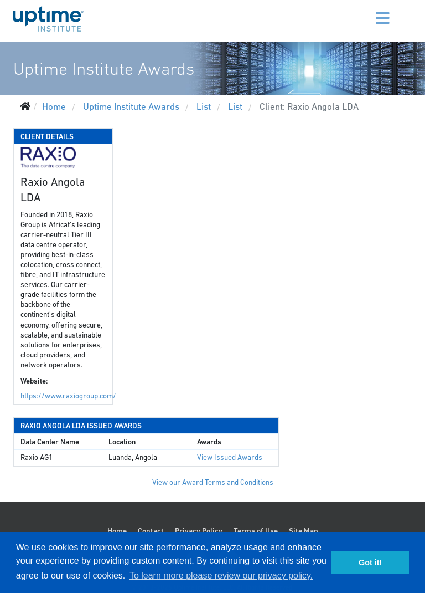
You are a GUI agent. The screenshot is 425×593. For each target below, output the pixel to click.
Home (117, 530)
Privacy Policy (198, 530)
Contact (151, 530)
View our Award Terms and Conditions (212, 482)
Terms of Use (256, 530)
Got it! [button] (370, 562)
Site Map (303, 530)
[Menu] (369, 11)
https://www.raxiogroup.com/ (68, 396)
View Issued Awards (229, 457)
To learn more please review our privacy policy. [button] (221, 575)
